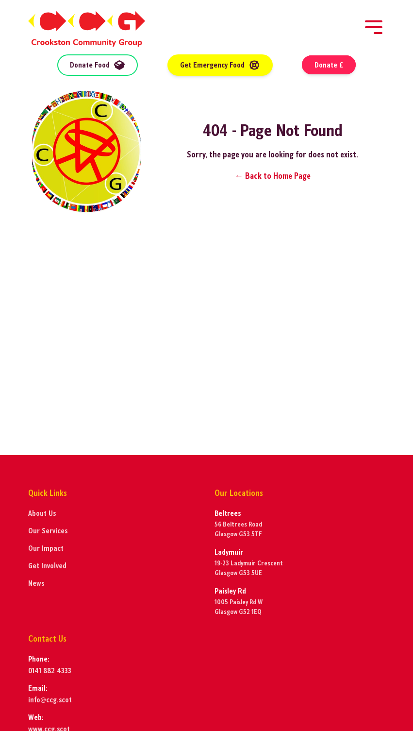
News (36, 583)
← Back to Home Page (272, 176)
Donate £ (328, 64)
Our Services (47, 530)
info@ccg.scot (50, 699)
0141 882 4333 (49, 670)
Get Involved (47, 565)
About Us (42, 513)
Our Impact (46, 548)
